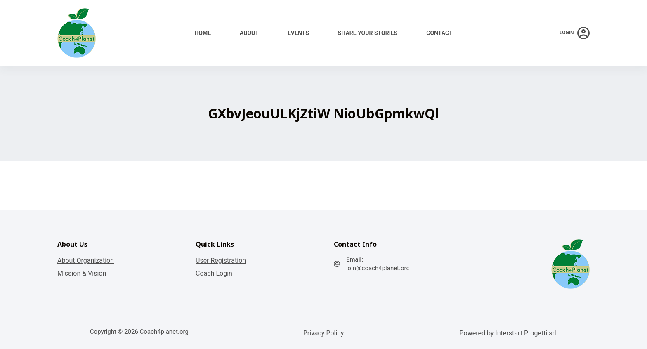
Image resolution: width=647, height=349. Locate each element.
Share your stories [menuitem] (367, 33)
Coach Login (214, 273)
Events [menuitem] (298, 33)
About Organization (85, 260)
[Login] (575, 33)
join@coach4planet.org (378, 268)
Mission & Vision (81, 273)
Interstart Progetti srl (525, 333)
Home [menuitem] (202, 33)
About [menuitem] (249, 33)
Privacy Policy (323, 333)
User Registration (221, 260)
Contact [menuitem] (439, 33)
